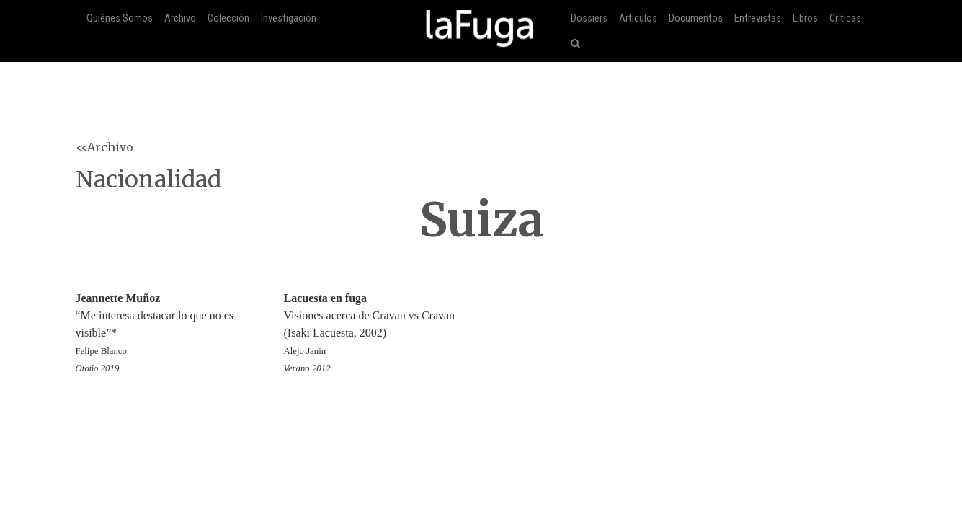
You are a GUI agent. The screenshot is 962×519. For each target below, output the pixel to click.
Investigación (288, 18)
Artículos (638, 18)
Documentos (696, 18)
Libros (805, 18)
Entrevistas (757, 18)
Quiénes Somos (119, 18)
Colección (228, 18)
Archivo (180, 18)
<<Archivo (104, 147)
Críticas (845, 18)
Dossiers (589, 18)
